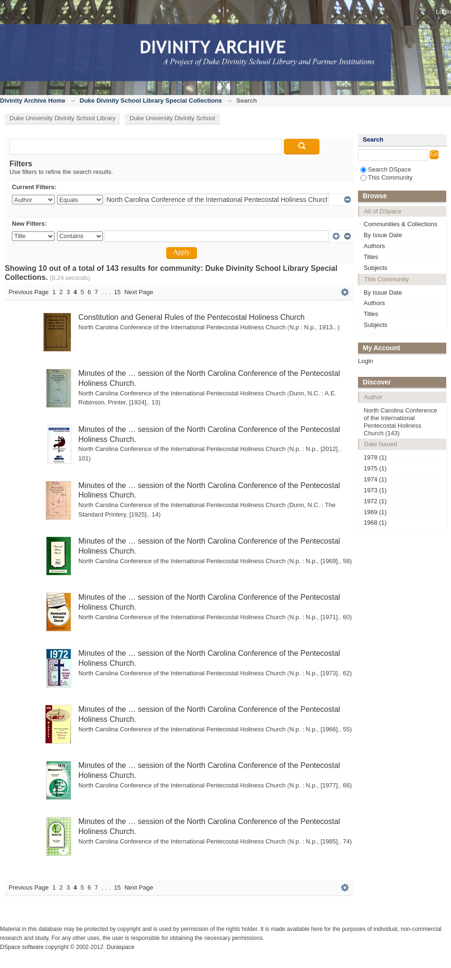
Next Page (138, 292)
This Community (386, 177)
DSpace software (22, 947)
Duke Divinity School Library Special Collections (151, 100)
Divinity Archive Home (33, 100)
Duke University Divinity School (172, 118)
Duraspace (120, 947)
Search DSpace (385, 169)
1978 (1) (375, 457)
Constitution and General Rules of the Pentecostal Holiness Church (191, 317)
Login (443, 11)
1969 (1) (375, 512)
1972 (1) (375, 501)
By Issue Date (383, 235)
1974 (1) (375, 479)
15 (117, 292)
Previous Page (29, 292)
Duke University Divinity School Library (62, 118)
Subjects (375, 267)
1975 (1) (375, 468)
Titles (371, 256)
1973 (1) (375, 490)
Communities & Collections (400, 224)
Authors (374, 245)
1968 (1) (375, 522)
